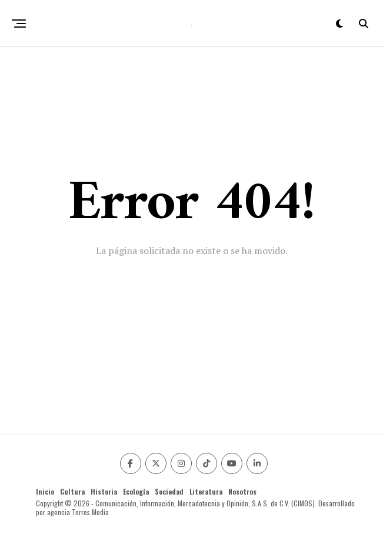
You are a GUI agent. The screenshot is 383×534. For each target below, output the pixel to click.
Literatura (205, 491)
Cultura (72, 491)
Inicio (45, 491)
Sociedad (169, 491)
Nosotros (242, 491)
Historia (104, 491)
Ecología (136, 491)
